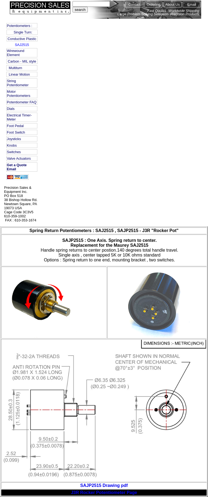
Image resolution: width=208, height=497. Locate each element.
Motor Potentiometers (18, 93)
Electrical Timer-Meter (19, 117)
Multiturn (14, 68)
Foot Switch (16, 132)
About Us (172, 4)
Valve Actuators (19, 158)
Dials (10, 109)
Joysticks (14, 139)
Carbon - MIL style (22, 61)
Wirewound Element (15, 53)
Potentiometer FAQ (22, 102)
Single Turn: (22, 32)
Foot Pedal (15, 126)
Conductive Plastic (22, 39)
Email (191, 4)
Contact (134, 4)
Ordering (153, 4)
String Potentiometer (18, 83)
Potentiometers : (19, 26)
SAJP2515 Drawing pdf (104, 485)
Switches (14, 152)
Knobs (12, 145)
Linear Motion (18, 74)
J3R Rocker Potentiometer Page (104, 492)
